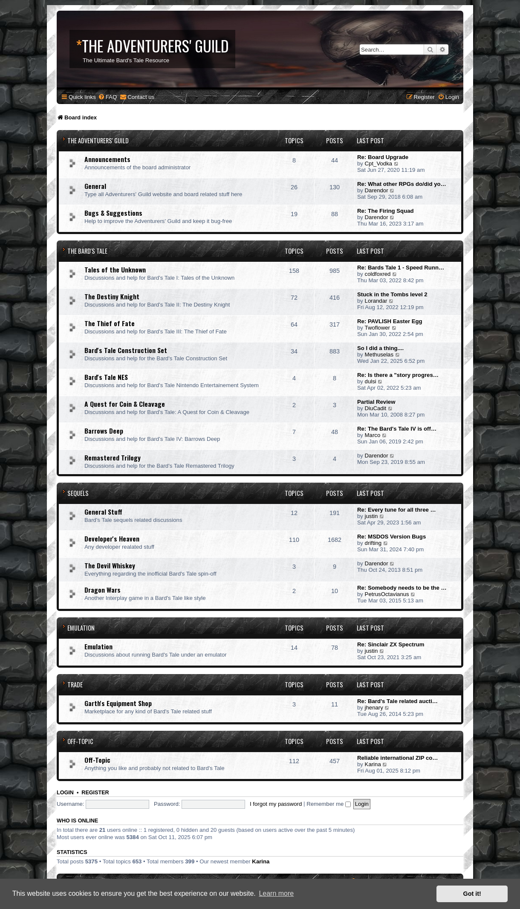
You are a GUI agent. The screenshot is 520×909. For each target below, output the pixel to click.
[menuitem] (107, 97)
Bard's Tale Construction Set (125, 350)
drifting (373, 543)
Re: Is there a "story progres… (398, 375)
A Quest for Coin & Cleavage (124, 404)
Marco (373, 435)
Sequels (78, 493)
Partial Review (376, 402)
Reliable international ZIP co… (397, 758)
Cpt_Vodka (379, 163)
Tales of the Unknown (115, 269)
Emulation (81, 627)
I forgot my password (276, 804)
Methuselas (379, 354)
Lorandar (376, 301)
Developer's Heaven (111, 538)
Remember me (328, 804)
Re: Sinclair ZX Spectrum (391, 644)
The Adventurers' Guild (98, 140)
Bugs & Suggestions (113, 213)
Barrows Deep (103, 431)
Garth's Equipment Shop (118, 703)
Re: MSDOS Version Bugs (391, 536)
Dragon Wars (102, 590)
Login (65, 793)
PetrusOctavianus (387, 594)
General (95, 186)
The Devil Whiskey (109, 565)
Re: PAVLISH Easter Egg (389, 321)
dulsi (370, 381)
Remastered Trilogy (112, 457)
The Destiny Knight (111, 296)
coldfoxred (378, 274)
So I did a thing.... (380, 348)
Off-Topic (80, 741)
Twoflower (377, 327)
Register (95, 793)
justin (371, 516)
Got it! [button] (472, 893)
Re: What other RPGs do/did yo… (401, 184)
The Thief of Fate (109, 323)
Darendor (376, 190)
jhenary (374, 707)
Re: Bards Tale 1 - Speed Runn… (400, 267)
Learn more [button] (276, 893)
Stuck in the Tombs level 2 (392, 294)
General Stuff (103, 512)
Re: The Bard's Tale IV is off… (396, 429)
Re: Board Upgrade (382, 157)
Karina (373, 764)
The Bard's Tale (87, 250)
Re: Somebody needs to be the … (402, 588)
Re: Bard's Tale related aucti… (397, 701)
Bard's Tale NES (106, 377)
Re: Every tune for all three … (396, 510)
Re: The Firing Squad (385, 211)
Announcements (107, 159)
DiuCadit (376, 408)
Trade (75, 684)
